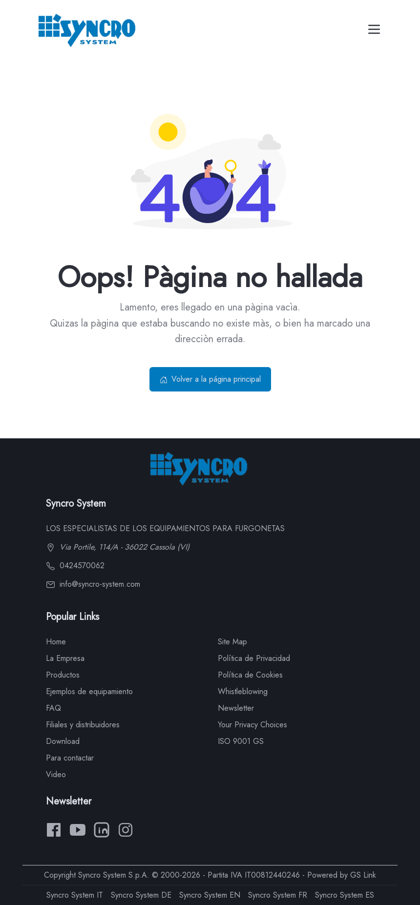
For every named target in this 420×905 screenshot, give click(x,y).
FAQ (53, 708)
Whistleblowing (243, 691)
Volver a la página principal (210, 379)
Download (63, 741)
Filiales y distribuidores (83, 724)
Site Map (232, 641)
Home (56, 641)
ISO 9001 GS (241, 741)
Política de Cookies (250, 674)
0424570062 (75, 565)
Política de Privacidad (254, 658)
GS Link (363, 875)
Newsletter (236, 708)
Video (56, 774)
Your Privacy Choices (252, 724)
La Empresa (65, 658)
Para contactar (70, 757)
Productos (63, 674)
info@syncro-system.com (93, 584)
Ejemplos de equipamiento (89, 691)
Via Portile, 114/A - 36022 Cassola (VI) (117, 547)
